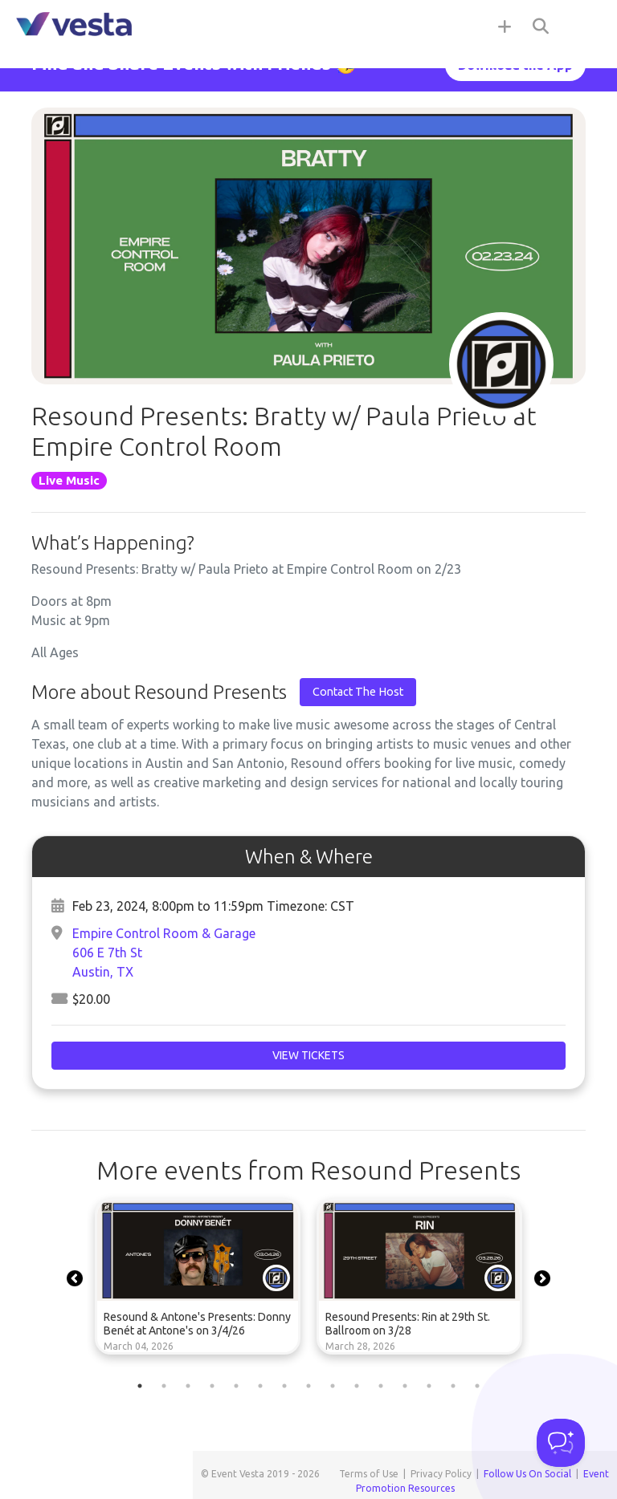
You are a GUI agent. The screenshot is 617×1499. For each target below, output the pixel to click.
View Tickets (308, 1055)
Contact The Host (358, 691)
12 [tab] (405, 1386)
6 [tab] (260, 1386)
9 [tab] (333, 1386)
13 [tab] (429, 1386)
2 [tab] (164, 1386)
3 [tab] (188, 1386)
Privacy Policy (441, 1474)
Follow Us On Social (527, 1474)
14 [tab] (453, 1386)
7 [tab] (284, 1386)
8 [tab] (308, 1386)
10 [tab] (357, 1386)
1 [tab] (140, 1386)
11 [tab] (381, 1386)
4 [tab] (212, 1386)
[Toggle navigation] (585, 26)
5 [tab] (236, 1386)
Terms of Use (368, 1474)
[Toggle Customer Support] (561, 1443)
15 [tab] (477, 1386)
